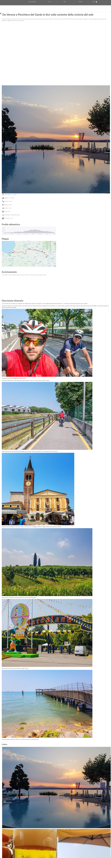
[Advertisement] (55, 8)
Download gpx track (7, 218)
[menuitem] (32, 1)
